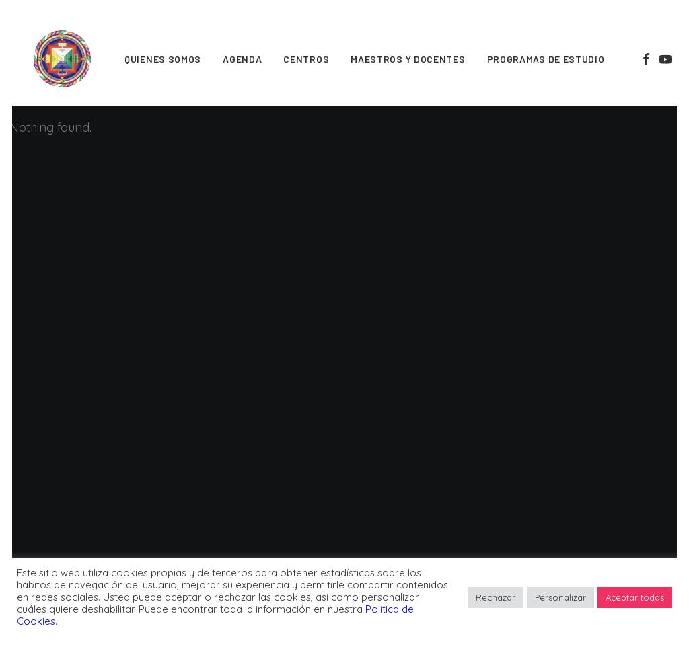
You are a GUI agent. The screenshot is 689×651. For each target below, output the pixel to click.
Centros (306, 59)
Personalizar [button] (560, 597)
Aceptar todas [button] (635, 597)
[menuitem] (163, 59)
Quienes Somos (162, 59)
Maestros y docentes (408, 59)
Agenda (242, 59)
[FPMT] (62, 58)
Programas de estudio (546, 59)
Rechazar (495, 597)
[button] (646, 59)
